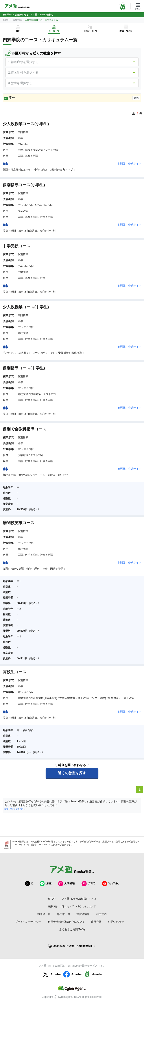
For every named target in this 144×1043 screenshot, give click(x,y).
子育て (88, 883)
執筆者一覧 (44, 914)
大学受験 (66, 883)
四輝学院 (17, 20)
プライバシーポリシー (28, 921)
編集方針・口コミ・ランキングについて (72, 906)
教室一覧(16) (126, 31)
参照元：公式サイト (129, 163)
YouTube (110, 883)
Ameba (51, 974)
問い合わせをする (15, 808)
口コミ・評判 (90, 31)
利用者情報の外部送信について (66, 921)
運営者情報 (83, 914)
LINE (45, 883)
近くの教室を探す (72, 773)
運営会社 (96, 921)
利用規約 (101, 914)
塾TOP (6, 20)
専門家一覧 (63, 914)
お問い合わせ (116, 921)
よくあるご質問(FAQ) (72, 929)
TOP (18, 31)
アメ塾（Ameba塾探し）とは (79, 898)
